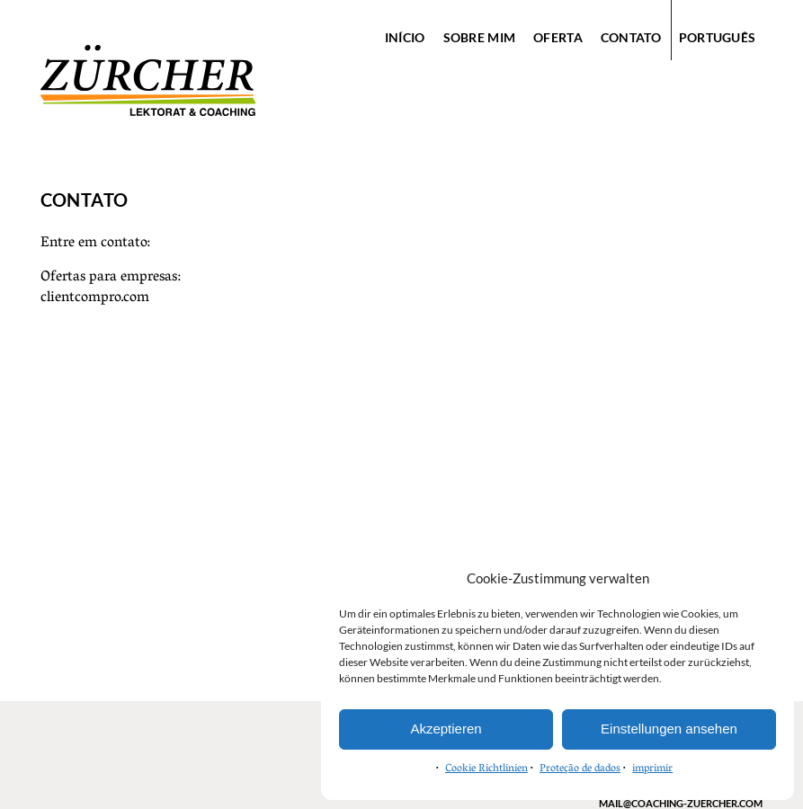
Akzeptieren (445, 728)
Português (717, 37)
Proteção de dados (580, 769)
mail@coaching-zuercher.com (681, 803)
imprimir (652, 769)
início (405, 37)
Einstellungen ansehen (669, 728)
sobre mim (479, 37)
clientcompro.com (94, 298)
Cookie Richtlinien (486, 769)
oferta (558, 37)
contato (631, 37)
